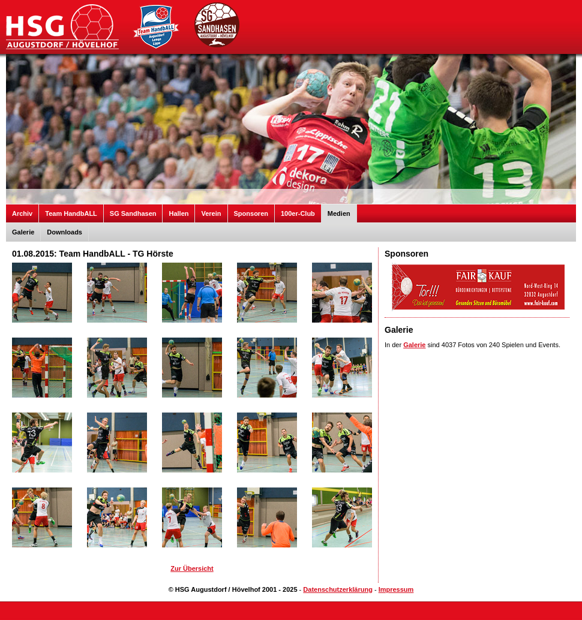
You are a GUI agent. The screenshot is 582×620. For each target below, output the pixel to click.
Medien (339, 213)
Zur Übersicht (192, 568)
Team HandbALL (71, 213)
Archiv (22, 213)
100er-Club (298, 213)
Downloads (64, 232)
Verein (211, 213)
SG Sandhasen (133, 213)
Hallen (178, 213)
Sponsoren (251, 213)
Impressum (396, 589)
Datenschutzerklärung (338, 589)
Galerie (23, 232)
